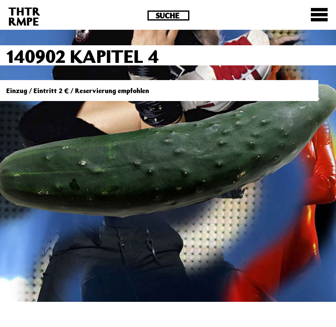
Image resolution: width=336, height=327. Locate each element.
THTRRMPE (24, 16)
